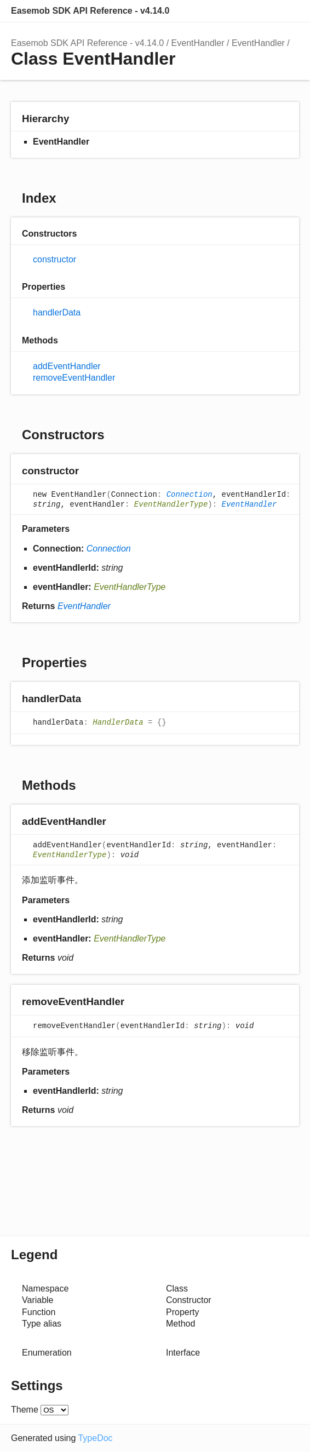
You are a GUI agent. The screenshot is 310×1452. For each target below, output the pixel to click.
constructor (54, 259)
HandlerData (118, 723)
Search (244, 11)
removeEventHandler (74, 377)
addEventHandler (67, 366)
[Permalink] (89, 472)
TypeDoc (95, 1438)
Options (266, 11)
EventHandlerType (171, 504)
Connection (190, 495)
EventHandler (198, 43)
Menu (288, 11)
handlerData (57, 312)
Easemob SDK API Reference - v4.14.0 (90, 10)
